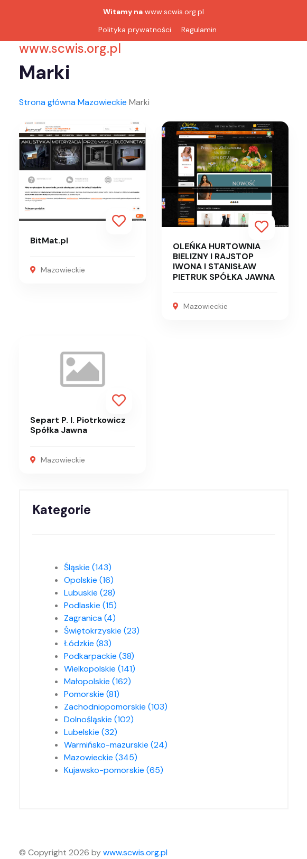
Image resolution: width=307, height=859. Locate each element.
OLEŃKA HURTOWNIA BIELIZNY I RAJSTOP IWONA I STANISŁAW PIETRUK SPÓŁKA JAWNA (224, 261)
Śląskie (87, 567)
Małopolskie (97, 681)
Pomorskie (91, 694)
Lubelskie (90, 732)
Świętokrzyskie (101, 630)
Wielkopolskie (99, 668)
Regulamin (199, 29)
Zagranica (90, 618)
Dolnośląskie (99, 719)
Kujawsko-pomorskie (113, 770)
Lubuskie (89, 592)
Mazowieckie (102, 102)
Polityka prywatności (134, 29)
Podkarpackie (99, 656)
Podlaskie (90, 605)
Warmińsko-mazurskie (116, 744)
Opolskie (89, 580)
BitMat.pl (49, 240)
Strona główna (47, 102)
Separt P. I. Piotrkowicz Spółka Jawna (78, 425)
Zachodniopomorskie (116, 706)
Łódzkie (87, 643)
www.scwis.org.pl (174, 11)
